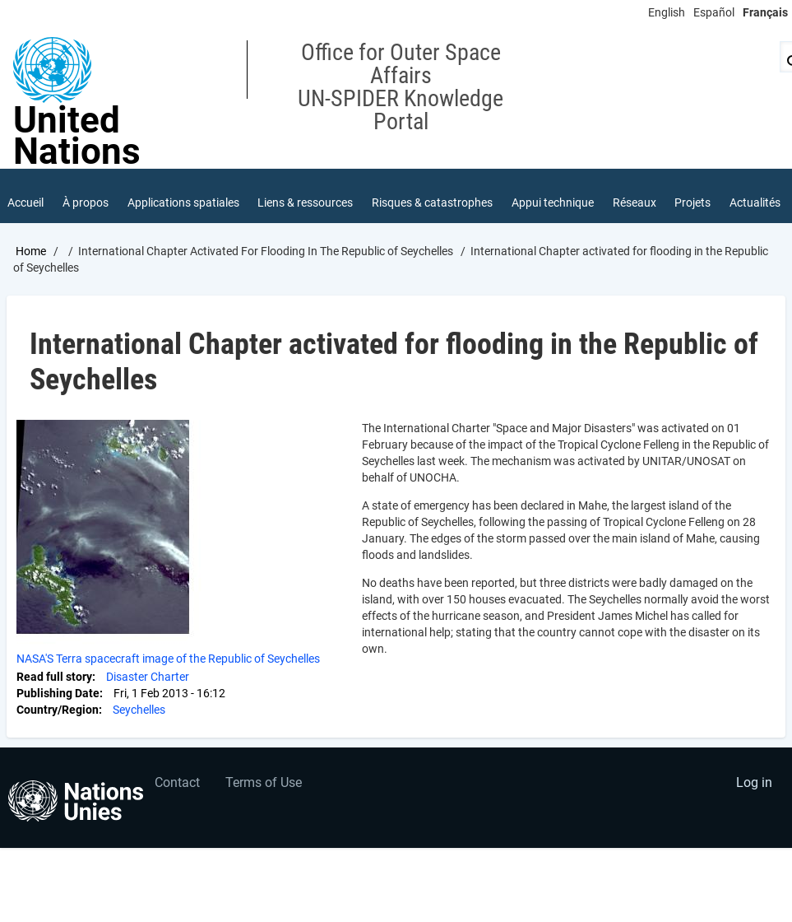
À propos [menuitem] (86, 202)
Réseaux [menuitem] (634, 202)
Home (31, 251)
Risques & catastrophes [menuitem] (432, 202)
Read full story (54, 676)
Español (713, 12)
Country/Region (57, 709)
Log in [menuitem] (754, 782)
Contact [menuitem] (177, 782)
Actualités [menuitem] (754, 202)
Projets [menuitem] (692, 202)
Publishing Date (58, 693)
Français (765, 12)
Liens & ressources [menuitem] (305, 202)
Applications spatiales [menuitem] (183, 202)
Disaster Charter (147, 676)
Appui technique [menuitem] (553, 202)
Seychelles (139, 709)
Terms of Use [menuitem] (263, 782)
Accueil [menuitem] (25, 202)
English (666, 12)
